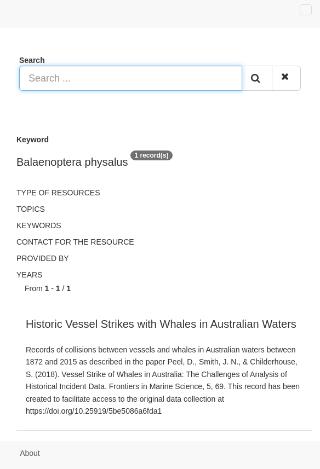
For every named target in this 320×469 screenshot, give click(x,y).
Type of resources (58, 192)
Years (29, 274)
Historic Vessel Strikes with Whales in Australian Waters (161, 324)
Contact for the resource (75, 242)
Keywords (38, 225)
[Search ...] (130, 78)
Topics (30, 209)
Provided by (42, 258)
